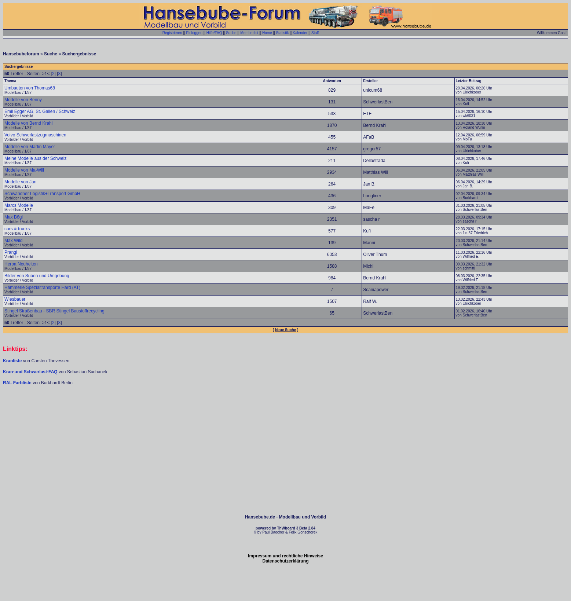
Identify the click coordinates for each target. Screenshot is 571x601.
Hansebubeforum (21, 53)
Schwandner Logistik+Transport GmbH (42, 193)
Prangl (10, 252)
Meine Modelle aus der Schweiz (35, 158)
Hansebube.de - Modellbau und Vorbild (285, 517)
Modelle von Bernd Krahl (28, 123)
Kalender (300, 33)
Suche (231, 33)
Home (267, 33)
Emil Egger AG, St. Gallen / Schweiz (39, 111)
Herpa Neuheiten (21, 264)
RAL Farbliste (18, 382)
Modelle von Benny (23, 99)
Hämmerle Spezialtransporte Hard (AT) (42, 287)
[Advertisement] (285, 407)
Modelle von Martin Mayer (29, 146)
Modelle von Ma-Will (24, 170)
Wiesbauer (14, 299)
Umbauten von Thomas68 (29, 88)
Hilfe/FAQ (214, 33)
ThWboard (286, 528)
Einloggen (194, 33)
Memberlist (249, 33)
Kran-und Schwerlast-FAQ (31, 371)
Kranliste (12, 360)
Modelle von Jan (20, 181)
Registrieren (172, 33)
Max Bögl (13, 217)
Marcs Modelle (18, 205)
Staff (315, 33)
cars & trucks (17, 228)
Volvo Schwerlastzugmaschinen (35, 135)
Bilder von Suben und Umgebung (36, 275)
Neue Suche (285, 330)
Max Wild (13, 240)
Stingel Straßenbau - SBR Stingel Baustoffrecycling (54, 311)
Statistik (282, 33)
